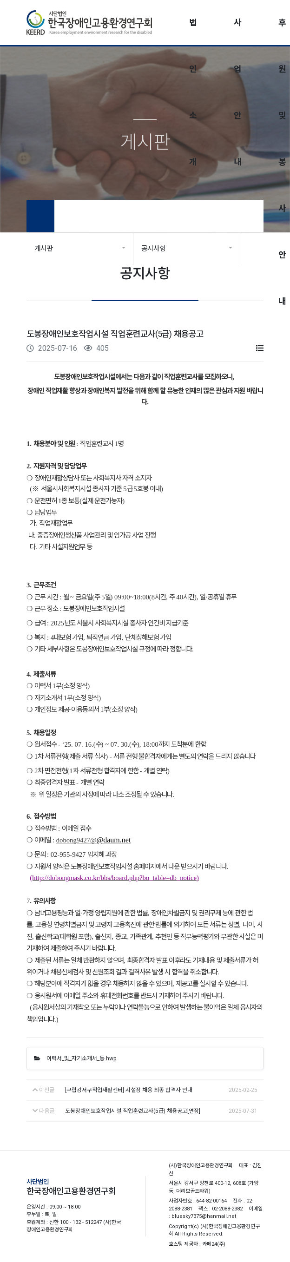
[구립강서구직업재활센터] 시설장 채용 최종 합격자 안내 (128, 1090)
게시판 (43, 248)
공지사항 (153, 248)
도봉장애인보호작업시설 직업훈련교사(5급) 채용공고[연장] (132, 1111)
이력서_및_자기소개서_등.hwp (75, 1058)
